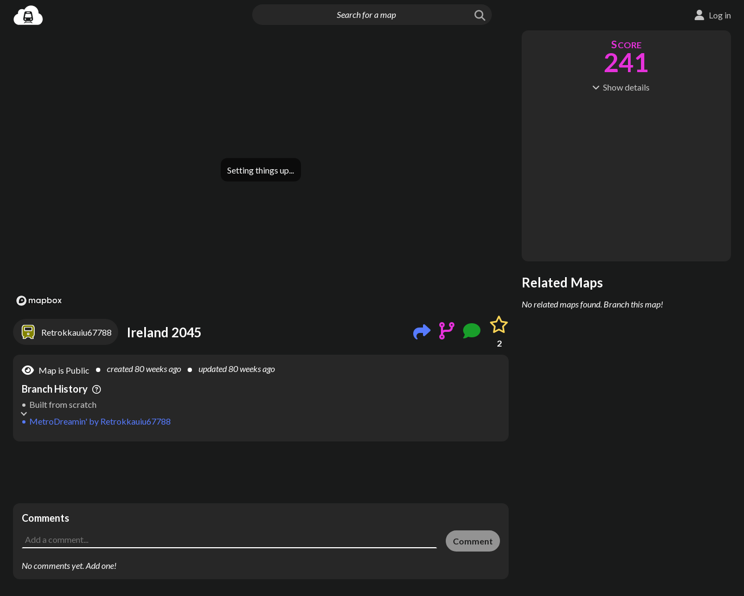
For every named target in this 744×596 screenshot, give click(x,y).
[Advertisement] (261, 472)
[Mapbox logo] (39, 300)
